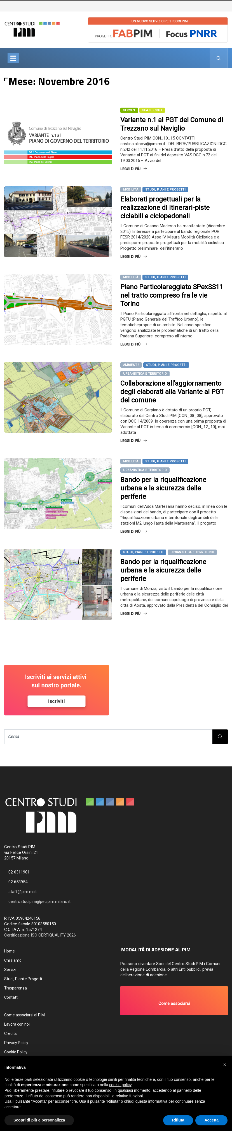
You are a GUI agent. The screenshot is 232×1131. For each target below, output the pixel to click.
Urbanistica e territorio (145, 374)
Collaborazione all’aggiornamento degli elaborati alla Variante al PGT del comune (172, 391)
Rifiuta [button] (178, 1120)
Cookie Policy (15, 1052)
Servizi (10, 969)
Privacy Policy (16, 1042)
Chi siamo (13, 960)
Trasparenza (15, 988)
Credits (10, 1033)
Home (9, 951)
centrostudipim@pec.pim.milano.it (39, 901)
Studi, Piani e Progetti (165, 189)
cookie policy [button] (120, 1085)
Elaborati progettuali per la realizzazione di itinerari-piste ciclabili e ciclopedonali (165, 207)
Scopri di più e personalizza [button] (39, 1120)
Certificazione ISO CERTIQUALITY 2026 (40, 935)
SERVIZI (129, 110)
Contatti (11, 997)
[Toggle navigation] (13, 58)
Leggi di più (133, 169)
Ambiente (131, 365)
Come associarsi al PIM (24, 1015)
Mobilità (131, 189)
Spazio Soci (152, 110)
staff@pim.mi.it (22, 891)
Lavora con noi (17, 1024)
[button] (174, 1000)
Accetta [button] (211, 1120)
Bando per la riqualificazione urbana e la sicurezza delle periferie (163, 488)
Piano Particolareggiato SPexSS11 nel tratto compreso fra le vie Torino (171, 295)
